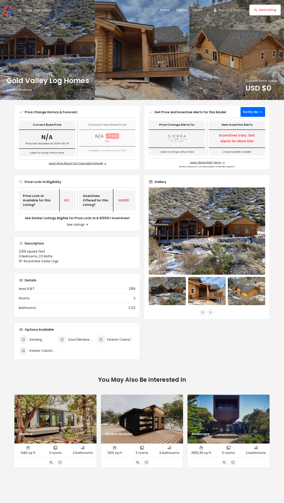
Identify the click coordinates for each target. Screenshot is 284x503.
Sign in (224, 10)
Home (165, 10)
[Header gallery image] (47, 50)
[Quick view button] (51, 462)
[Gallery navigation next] (211, 312)
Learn (198, 10)
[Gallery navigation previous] (203, 312)
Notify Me (250, 112)
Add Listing (265, 10)
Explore (181, 10)
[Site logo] (9, 9)
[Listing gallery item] (167, 291)
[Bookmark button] (59, 462)
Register (240, 10)
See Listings (76, 224)
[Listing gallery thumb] (207, 231)
